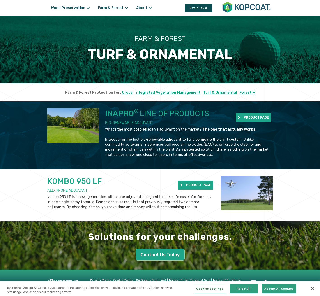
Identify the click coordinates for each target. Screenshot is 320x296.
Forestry (247, 92)
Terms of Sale (200, 280)
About (141, 8)
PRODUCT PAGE (253, 117)
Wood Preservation (68, 8)
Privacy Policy (100, 280)
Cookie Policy (123, 280)
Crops (127, 92)
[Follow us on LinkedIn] (253, 282)
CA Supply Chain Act (151, 280)
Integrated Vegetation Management (167, 92)
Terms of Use (178, 280)
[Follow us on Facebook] (264, 282)
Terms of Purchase (226, 280)
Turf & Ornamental (220, 92)
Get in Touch (198, 7)
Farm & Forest (110, 8)
